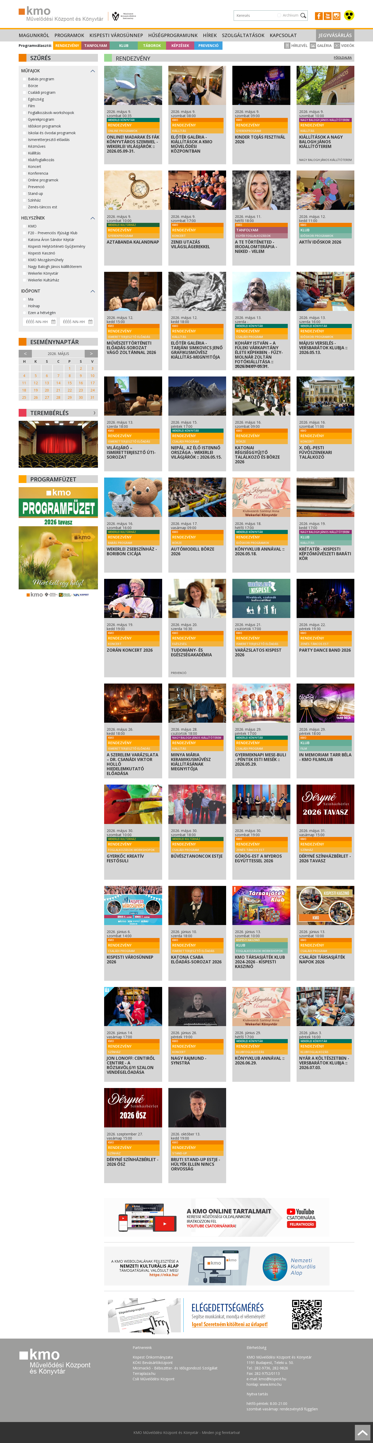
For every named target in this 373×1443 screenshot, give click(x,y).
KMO (32, 226)
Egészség (36, 99)
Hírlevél (295, 45)
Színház (34, 200)
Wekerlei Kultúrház (43, 280)
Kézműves (37, 146)
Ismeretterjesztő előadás (49, 139)
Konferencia (38, 173)
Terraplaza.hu (144, 1373)
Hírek (210, 35)
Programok (69, 35)
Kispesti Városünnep (116, 35)
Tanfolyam (95, 45)
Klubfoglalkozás (41, 159)
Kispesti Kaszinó (41, 253)
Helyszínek (33, 218)
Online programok (43, 179)
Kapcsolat (283, 35)
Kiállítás (34, 153)
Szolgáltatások (243, 35)
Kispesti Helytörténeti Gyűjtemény (56, 246)
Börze (33, 85)
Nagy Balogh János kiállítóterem (55, 266)
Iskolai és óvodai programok (52, 132)
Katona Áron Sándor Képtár (51, 239)
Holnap (34, 305)
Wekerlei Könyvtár (43, 273)
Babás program (41, 78)
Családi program (41, 92)
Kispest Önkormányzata (153, 1357)
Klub (123, 45)
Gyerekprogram (41, 119)
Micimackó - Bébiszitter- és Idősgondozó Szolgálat (175, 1368)
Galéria (321, 45)
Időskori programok (44, 126)
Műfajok (30, 71)
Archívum (290, 15)
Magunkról (34, 35)
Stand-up (35, 193)
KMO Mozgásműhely (45, 259)
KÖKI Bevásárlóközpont (153, 1362)
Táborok (152, 45)
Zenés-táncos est (42, 206)
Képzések (180, 45)
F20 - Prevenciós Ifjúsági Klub (52, 232)
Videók (344, 45)
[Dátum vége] (77, 321)
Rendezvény (67, 45)
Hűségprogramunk (173, 35)
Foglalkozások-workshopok (51, 112)
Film (31, 105)
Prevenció (208, 45)
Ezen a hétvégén (42, 312)
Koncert (34, 166)
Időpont (30, 291)
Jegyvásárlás (335, 35)
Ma (30, 299)
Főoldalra (343, 57)
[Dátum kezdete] (40, 321)
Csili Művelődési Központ (154, 1378)
